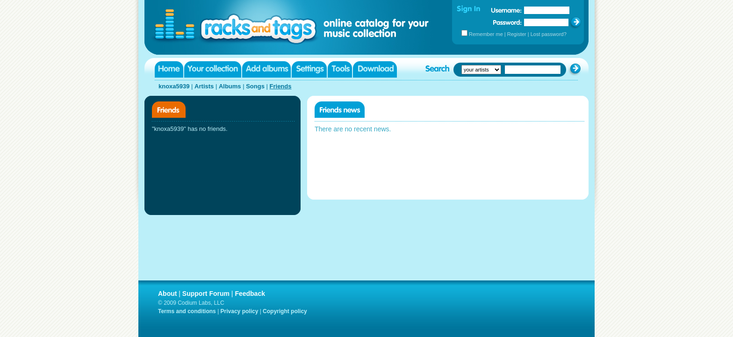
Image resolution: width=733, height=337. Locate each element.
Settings (309, 69)
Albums (230, 86)
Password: (507, 22)
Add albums (266, 69)
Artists (204, 86)
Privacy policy (240, 311)
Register (516, 34)
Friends (281, 86)
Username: (506, 10)
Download (375, 69)
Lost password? (549, 34)
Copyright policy (285, 311)
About (167, 293)
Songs (255, 86)
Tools (340, 69)
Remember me (486, 34)
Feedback (250, 293)
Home (169, 69)
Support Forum (206, 293)
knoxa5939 (174, 86)
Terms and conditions (187, 311)
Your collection (212, 69)
